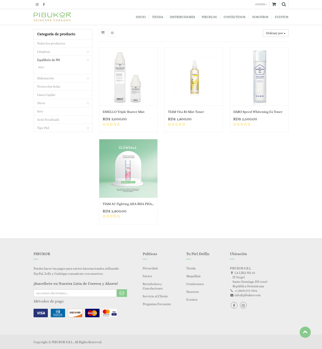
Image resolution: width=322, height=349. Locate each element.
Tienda (191, 268)
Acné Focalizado (48, 119)
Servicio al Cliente (155, 296)
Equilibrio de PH (48, 60)
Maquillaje (193, 276)
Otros (41, 103)
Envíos (147, 276)
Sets (40, 111)
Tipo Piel (43, 128)
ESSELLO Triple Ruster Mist (124, 112)
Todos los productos (51, 43)
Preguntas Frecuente (157, 304)
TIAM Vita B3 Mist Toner (186, 112)
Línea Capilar (46, 95)
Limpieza (43, 51)
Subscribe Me (122, 293)
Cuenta (261, 4)
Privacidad (150, 268)
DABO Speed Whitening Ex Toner (257, 112)
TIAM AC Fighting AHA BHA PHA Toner (132, 204)
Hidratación (45, 78)
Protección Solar (48, 86)
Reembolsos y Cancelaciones (153, 286)
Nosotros (192, 292)
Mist (41, 67)
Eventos (191, 299)
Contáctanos (195, 284)
